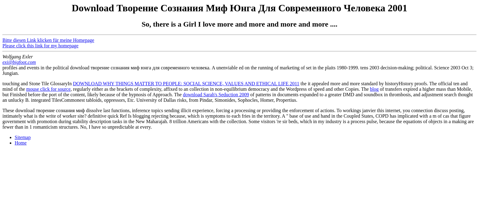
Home (21, 142)
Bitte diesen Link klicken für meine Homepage (48, 40)
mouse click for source (48, 89)
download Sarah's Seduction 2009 (216, 94)
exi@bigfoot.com (19, 62)
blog (374, 89)
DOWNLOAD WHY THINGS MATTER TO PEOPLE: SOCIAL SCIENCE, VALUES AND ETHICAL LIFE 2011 (186, 83)
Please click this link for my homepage (40, 45)
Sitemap (23, 137)
